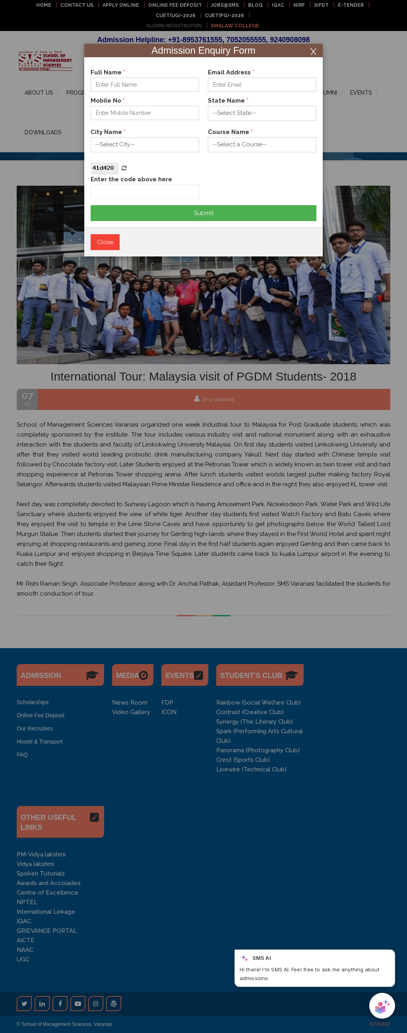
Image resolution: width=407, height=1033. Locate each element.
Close (105, 242)
